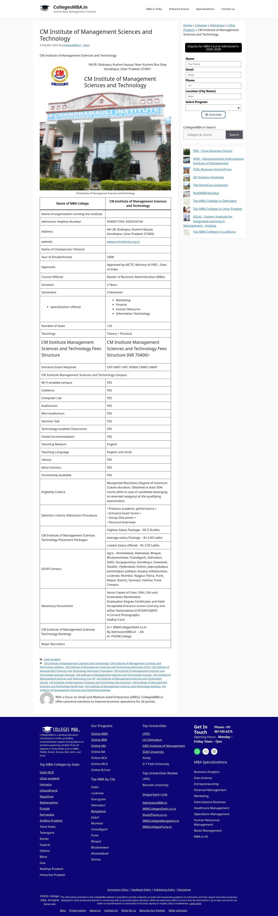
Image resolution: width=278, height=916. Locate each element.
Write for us (128, 910)
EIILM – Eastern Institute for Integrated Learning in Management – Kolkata (207, 221)
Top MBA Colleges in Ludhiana (214, 232)
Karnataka (47, 814)
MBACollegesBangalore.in (161, 821)
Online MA (98, 746)
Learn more (195, 903)
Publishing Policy (164, 889)
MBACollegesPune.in (157, 827)
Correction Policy (118, 889)
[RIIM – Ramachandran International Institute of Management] (186, 161)
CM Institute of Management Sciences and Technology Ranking (123, 686)
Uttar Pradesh (52, 659)
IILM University (153, 752)
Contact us (228, 9)
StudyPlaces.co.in (155, 815)
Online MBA (99, 734)
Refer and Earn (178, 910)
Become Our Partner (152, 910)
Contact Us (111, 910)
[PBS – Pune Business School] (186, 153)
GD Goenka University (208, 177)
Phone (190, 80)
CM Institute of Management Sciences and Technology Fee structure (90, 682)
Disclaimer (184, 889)
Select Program (196, 102)
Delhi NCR (47, 772)
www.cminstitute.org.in (123, 242)
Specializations (205, 9)
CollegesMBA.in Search (199, 127)
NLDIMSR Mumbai (206, 193)
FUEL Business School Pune (212, 169)
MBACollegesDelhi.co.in (159, 809)
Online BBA (99, 740)
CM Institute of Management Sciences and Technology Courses (114, 674)
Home (187, 25)
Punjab (45, 808)
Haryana (46, 784)
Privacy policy (77, 910)
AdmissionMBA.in (155, 803)
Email (189, 69)
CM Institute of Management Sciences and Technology (76, 663)
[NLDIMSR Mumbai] (186, 195)
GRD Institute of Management (164, 746)
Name (190, 59)
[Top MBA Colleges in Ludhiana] (186, 233)
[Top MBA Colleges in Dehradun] (186, 203)
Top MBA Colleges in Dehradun (215, 201)
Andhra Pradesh (51, 820)
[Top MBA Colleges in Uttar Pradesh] (186, 211)
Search (234, 135)
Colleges (201, 25)
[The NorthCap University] (186, 187)
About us (95, 910)
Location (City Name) (201, 91)
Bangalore (98, 811)
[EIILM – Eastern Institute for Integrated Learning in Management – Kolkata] (186, 218)
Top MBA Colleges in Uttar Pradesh (217, 209)
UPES (146, 734)
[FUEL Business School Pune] (186, 171)
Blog (63, 910)
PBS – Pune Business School (212, 151)
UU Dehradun (152, 740)
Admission (217, 25)
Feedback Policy (141, 889)
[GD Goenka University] (186, 179)
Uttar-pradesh (50, 778)
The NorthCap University (210, 185)
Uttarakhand (49, 790)
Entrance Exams (179, 9)
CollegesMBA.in (70, 7)
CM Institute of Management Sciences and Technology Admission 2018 (107, 667)
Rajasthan (47, 796)
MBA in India (154, 9)
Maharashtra (49, 802)
